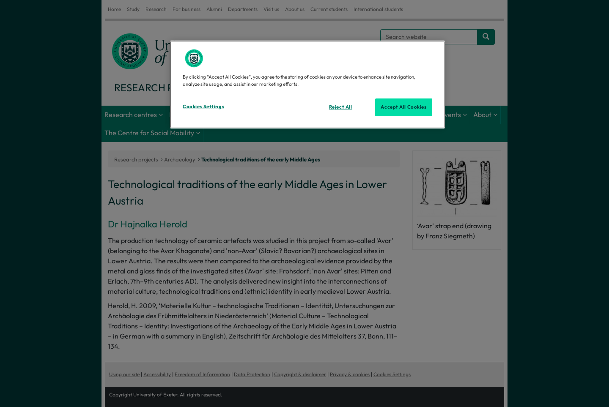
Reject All (340, 107)
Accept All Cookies (403, 107)
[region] (307, 84)
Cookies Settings (203, 106)
